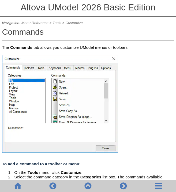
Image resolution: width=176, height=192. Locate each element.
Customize (74, 23)
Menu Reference (34, 23)
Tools (57, 23)
